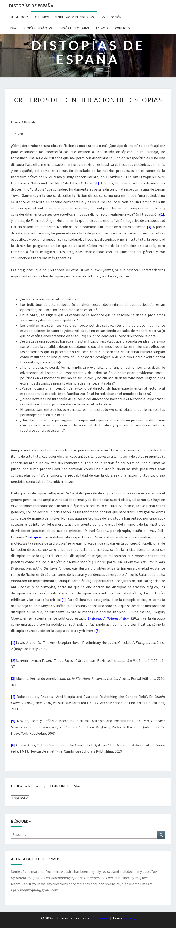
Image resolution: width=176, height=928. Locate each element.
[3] (149, 226)
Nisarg (129, 918)
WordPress (99, 918)
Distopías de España (31, 6)
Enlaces (102, 28)
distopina (34, 537)
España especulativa (74, 28)
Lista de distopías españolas (30, 28)
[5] (127, 612)
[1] (97, 183)
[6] (98, 630)
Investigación (111, 17)
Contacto (122, 28)
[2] (162, 214)
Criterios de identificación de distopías (64, 17)
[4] (63, 599)
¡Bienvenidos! (18, 17)
